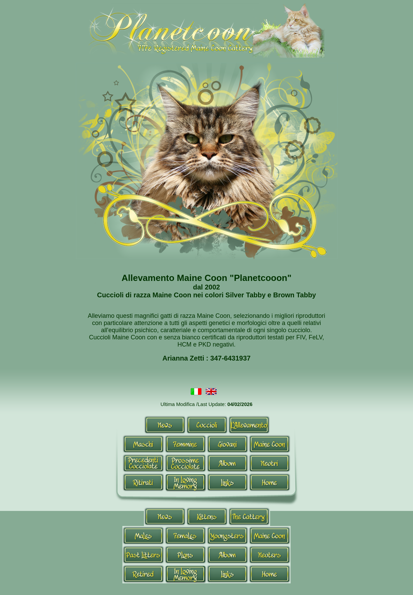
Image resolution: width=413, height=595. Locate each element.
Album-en (227, 554)
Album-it (227, 463)
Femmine (185, 444)
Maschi (143, 444)
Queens (185, 535)
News (165, 424)
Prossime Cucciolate (185, 463)
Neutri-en (270, 554)
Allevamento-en (249, 516)
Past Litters (143, 554)
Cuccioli (207, 424)
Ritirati (143, 482)
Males (143, 535)
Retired (143, 573)
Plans (185, 554)
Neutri (270, 463)
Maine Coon (270, 444)
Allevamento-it (249, 424)
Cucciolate (143, 463)
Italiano (196, 392)
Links (227, 482)
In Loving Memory (185, 482)
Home (270, 482)
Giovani (227, 444)
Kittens (207, 516)
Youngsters (227, 535)
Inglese (211, 392)
